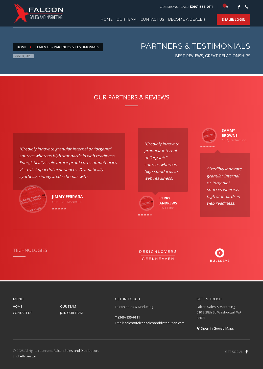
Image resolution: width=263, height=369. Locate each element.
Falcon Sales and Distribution (76, 350)
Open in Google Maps (215, 328)
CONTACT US (22, 312)
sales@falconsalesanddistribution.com (154, 323)
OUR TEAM (68, 306)
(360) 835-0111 (201, 7)
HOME (17, 306)
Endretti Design (24, 356)
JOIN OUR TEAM (71, 312)
